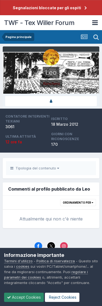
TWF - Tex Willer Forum (39, 23)
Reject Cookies (62, 297)
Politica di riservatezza (55, 261)
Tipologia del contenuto (34, 168)
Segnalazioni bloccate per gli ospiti (47, 7)
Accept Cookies (24, 297)
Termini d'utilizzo (18, 261)
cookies (22, 266)
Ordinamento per (78, 202)
